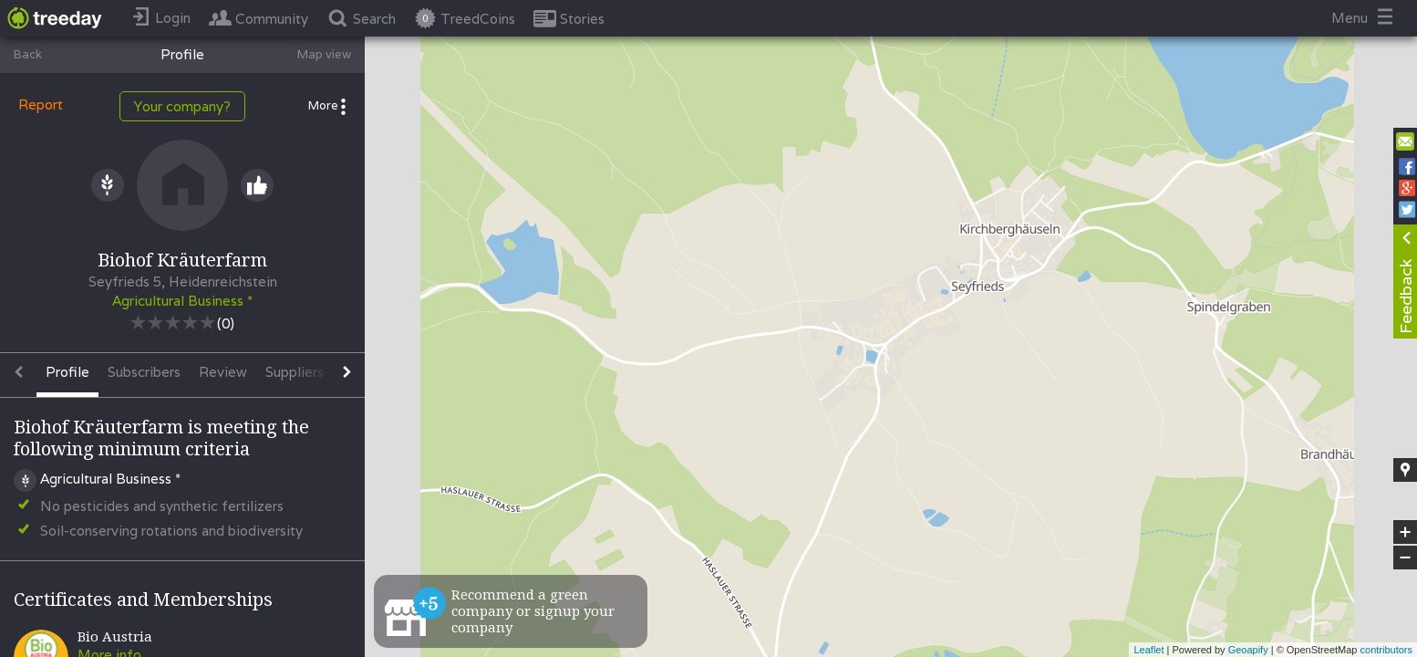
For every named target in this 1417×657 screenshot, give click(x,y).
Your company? (182, 106)
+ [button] (1406, 532)
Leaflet (1148, 649)
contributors (1386, 649)
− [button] (1405, 557)
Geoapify (1248, 649)
